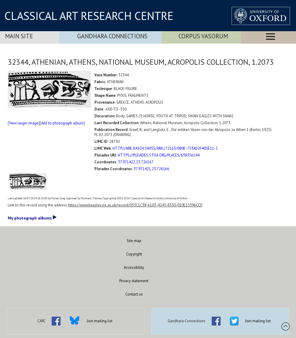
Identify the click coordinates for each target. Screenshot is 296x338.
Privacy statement (133, 280)
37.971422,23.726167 (135, 162)
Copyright (134, 254)
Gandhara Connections (112, 36)
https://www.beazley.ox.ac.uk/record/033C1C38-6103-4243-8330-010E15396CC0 (135, 205)
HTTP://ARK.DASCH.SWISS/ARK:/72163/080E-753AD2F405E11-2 (165, 148)
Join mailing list (100, 320)
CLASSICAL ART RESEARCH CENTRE (88, 15)
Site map (134, 240)
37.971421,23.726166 (151, 168)
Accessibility (134, 267)
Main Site (19, 36)
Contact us (134, 294)
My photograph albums (32, 218)
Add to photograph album (62, 123)
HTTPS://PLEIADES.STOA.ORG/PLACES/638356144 (159, 155)
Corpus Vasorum (203, 36)
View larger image (24, 123)
